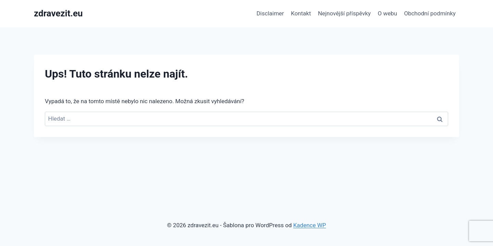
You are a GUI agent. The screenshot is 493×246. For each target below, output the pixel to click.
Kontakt (301, 13)
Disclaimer (270, 13)
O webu (387, 13)
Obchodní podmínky (430, 13)
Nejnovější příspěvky (344, 13)
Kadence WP (309, 225)
